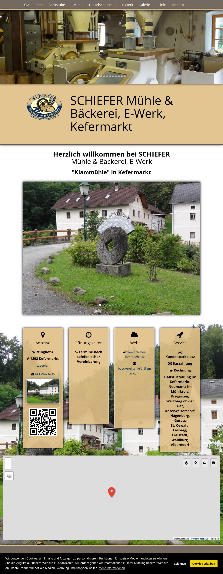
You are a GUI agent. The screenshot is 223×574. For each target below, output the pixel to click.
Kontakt (179, 4)
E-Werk (127, 4)
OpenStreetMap (200, 539)
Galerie (146, 4)
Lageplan (42, 365)
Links (162, 4)
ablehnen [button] (180, 563)
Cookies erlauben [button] (203, 563)
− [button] (8, 466)
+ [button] (8, 461)
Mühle (78, 4)
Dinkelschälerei (102, 4)
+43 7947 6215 (45, 374)
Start (39, 4)
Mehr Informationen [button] (112, 568)
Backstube (58, 4)
